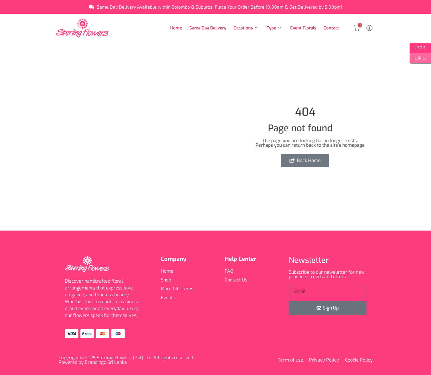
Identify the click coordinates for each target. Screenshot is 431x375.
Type (273, 28)
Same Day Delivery (206, 28)
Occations (244, 28)
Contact (331, 28)
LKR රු (418, 58)
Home (175, 28)
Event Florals (302, 28)
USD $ (418, 48)
